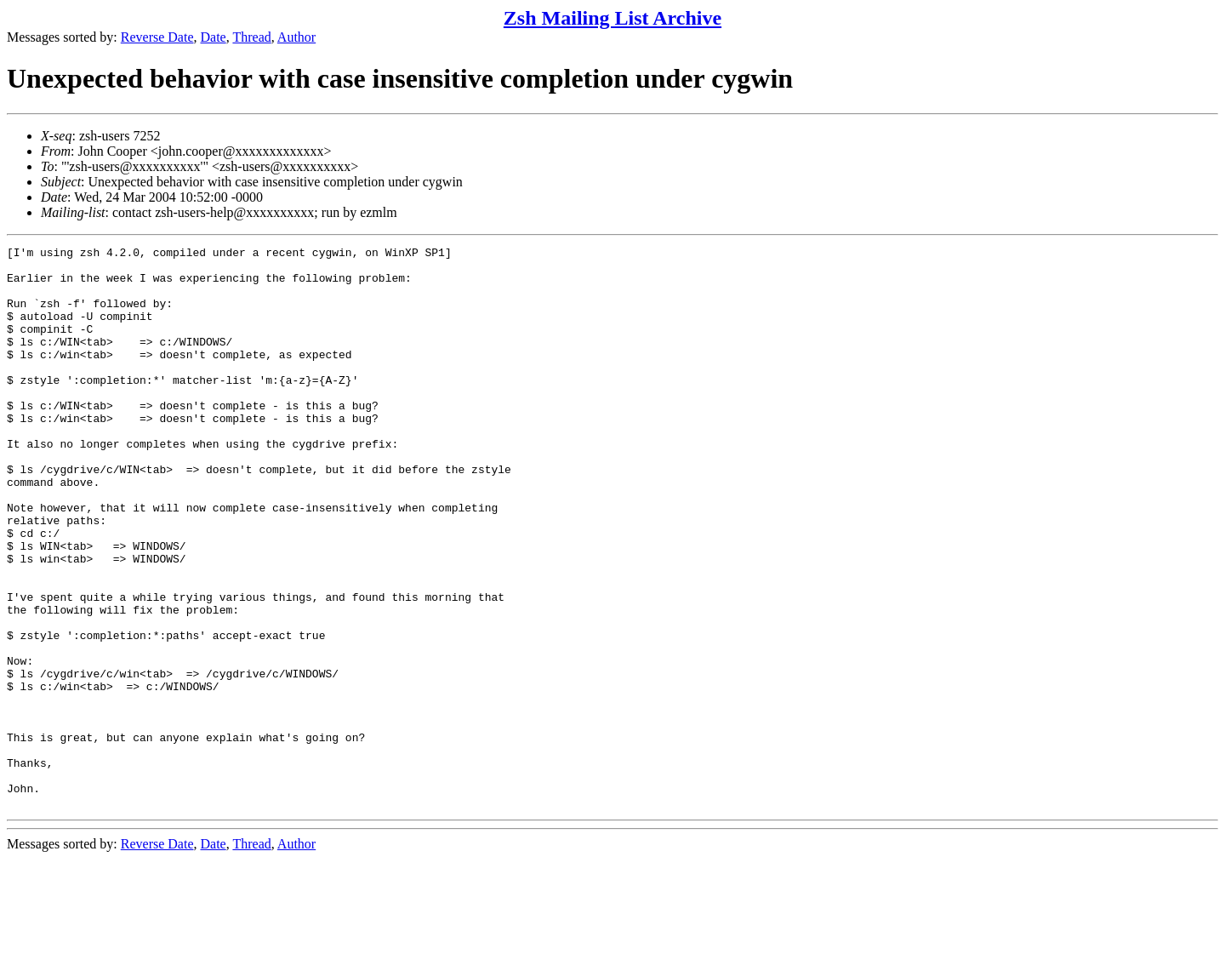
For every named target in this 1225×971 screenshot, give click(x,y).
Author (296, 37)
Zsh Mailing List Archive (612, 18)
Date (213, 37)
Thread (251, 37)
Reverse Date (157, 37)
